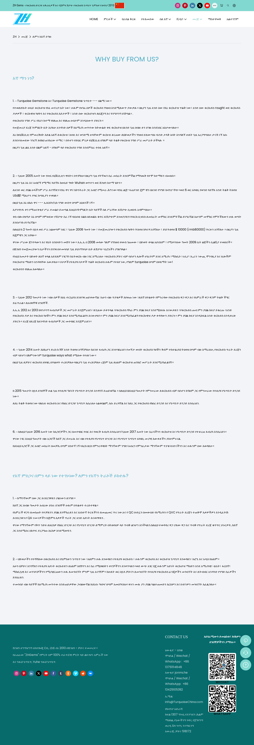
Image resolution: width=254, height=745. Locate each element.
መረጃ (24, 37)
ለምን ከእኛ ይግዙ (42, 37)
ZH (14, 37)
